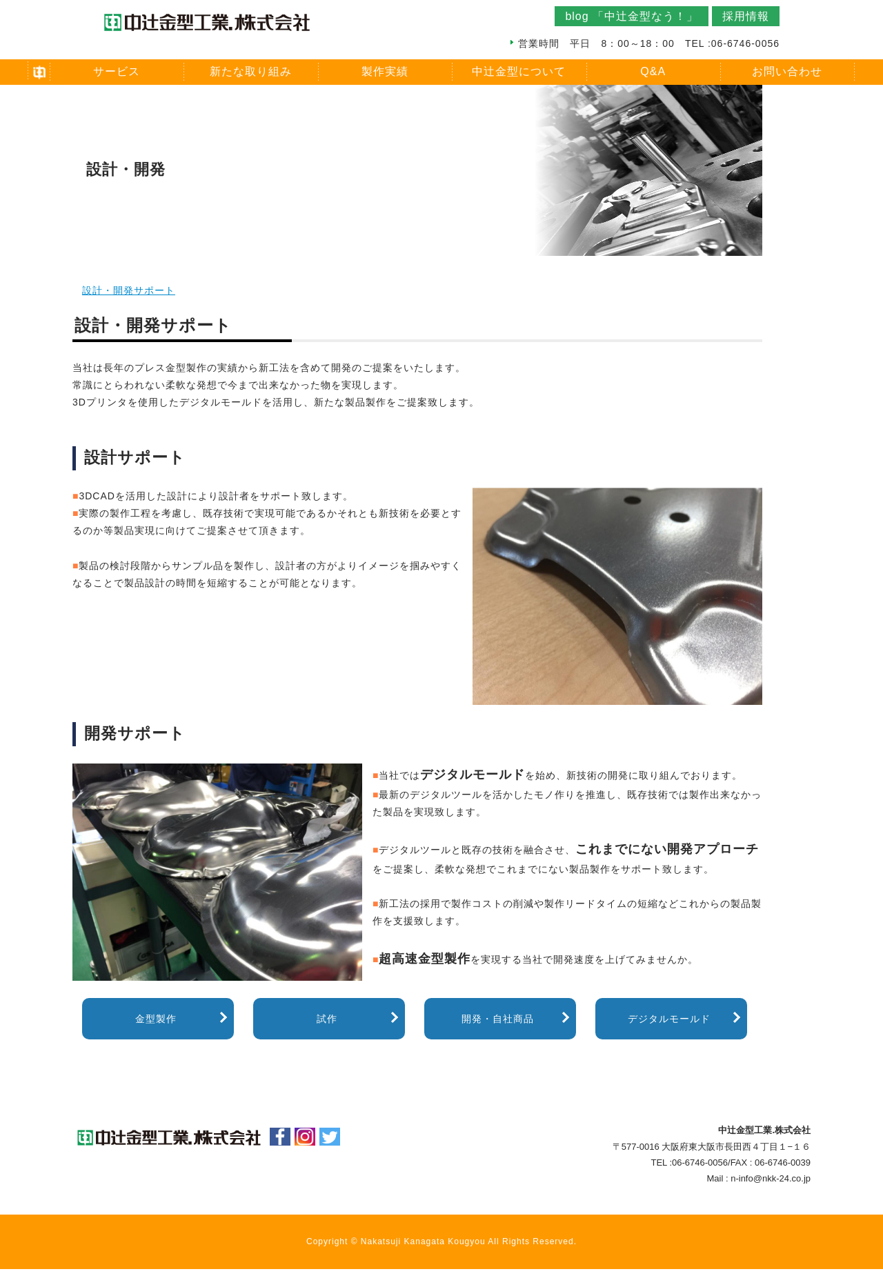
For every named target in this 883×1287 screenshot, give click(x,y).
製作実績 (384, 71)
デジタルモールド (669, 1018)
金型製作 (156, 1018)
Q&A (653, 71)
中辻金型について (519, 71)
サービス (116, 71)
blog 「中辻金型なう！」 (631, 16)
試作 (327, 1018)
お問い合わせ (787, 71)
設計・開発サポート (128, 290)
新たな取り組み (251, 71)
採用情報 (745, 16)
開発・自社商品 (498, 1018)
